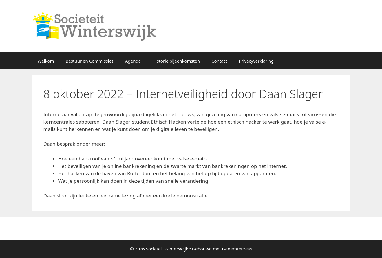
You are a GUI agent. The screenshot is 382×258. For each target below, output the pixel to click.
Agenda (133, 61)
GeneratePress (237, 249)
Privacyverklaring (256, 61)
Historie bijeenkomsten (176, 61)
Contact (219, 61)
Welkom (46, 61)
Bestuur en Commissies (90, 61)
